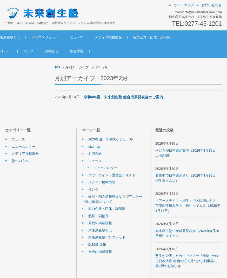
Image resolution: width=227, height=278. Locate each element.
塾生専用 (112, 51)
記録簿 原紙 (97, 245)
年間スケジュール (81, 37)
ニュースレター (23, 146)
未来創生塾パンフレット (29, 51)
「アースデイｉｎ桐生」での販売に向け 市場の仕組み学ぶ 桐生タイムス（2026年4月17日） (187, 206)
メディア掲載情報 (144, 37)
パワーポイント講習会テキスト (112, 175)
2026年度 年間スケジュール (110, 139)
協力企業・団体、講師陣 (187, 37)
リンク (64, 51)
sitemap (94, 146)
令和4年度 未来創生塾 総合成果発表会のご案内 (123, 97)
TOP (57, 67)
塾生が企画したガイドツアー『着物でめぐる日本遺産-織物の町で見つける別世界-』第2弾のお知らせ (187, 261)
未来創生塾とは (44, 37)
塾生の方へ (20, 161)
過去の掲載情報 (100, 252)
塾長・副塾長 (98, 216)
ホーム (16, 37)
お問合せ (88, 51)
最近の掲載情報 (100, 223)
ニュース (112, 37)
